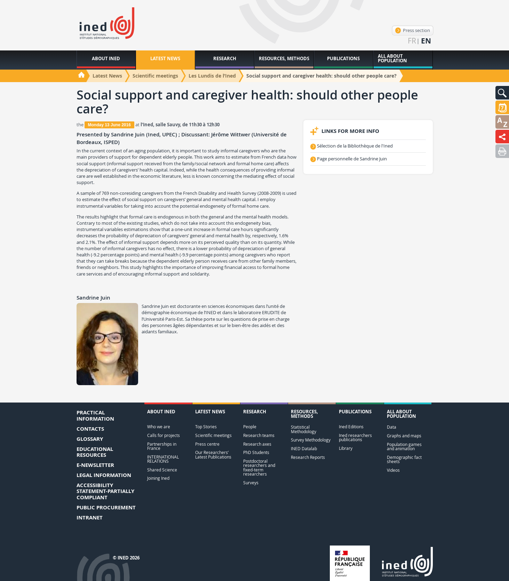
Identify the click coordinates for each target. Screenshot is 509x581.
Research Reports (308, 457)
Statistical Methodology (303, 429)
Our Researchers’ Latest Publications (213, 454)
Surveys (251, 483)
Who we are (158, 427)
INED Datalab (304, 449)
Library (345, 448)
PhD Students (256, 452)
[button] (502, 93)
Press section (412, 30)
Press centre (207, 444)
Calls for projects (163, 435)
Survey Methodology (311, 440)
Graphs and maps (404, 436)
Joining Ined (158, 478)
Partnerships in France (161, 446)
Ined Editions (351, 427)
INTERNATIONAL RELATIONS (163, 459)
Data (391, 427)
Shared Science (162, 470)
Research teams (259, 435)
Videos (393, 470)
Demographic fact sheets (404, 459)
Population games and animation (404, 446)
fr (412, 41)
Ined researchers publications (355, 437)
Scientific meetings (213, 435)
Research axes (257, 444)
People (249, 427)
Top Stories (206, 427)
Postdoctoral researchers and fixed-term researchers (259, 467)
